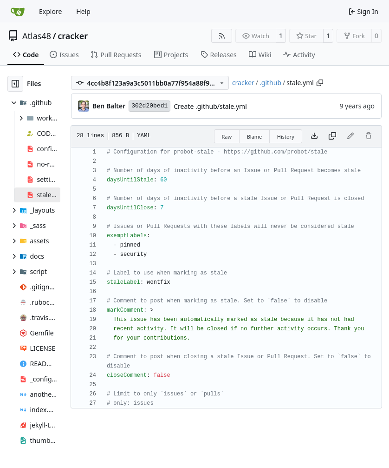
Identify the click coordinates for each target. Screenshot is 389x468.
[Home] (18, 11)
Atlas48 (36, 35)
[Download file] (314, 136)
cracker (73, 35)
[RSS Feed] (222, 36)
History (285, 136)
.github (270, 82)
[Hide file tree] (15, 84)
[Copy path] (320, 83)
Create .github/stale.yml (210, 106)
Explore (50, 11)
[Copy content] (332, 136)
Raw (227, 136)
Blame (254, 136)
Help (83, 11)
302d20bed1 (149, 105)
